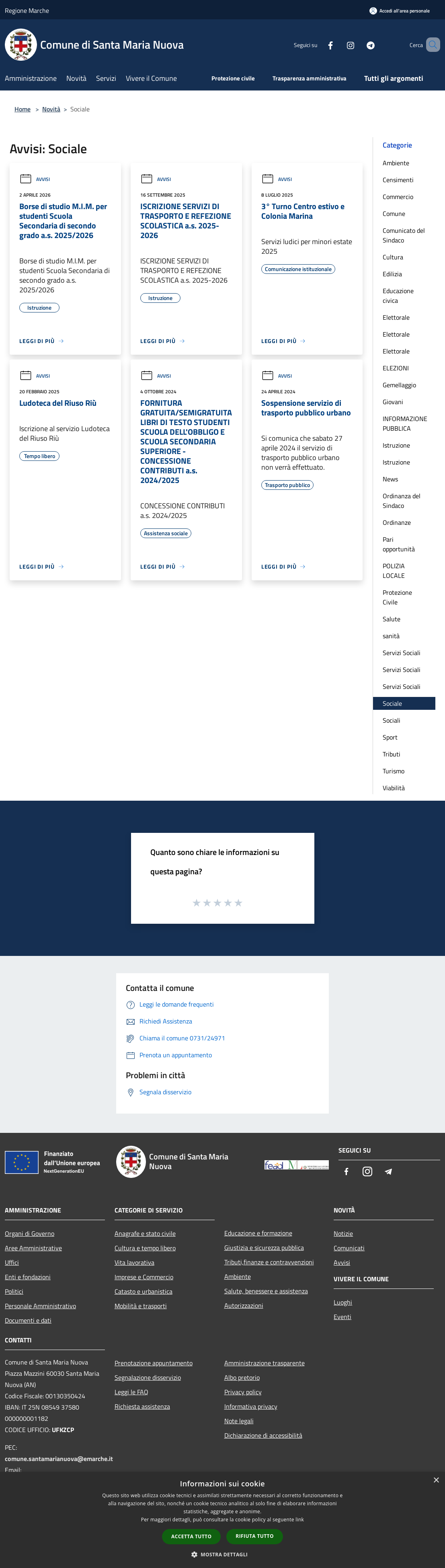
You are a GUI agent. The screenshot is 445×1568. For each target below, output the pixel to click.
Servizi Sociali (401, 653)
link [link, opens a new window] (299, 1519)
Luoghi (343, 1302)
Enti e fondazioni (28, 1277)
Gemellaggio (399, 385)
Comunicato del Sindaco (404, 235)
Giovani (393, 402)
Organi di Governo (29, 1233)
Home (22, 109)
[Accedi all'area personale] (399, 10)
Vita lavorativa (134, 1262)
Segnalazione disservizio (148, 1377)
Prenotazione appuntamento (154, 1363)
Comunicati (349, 1248)
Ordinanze (397, 522)
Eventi (342, 1316)
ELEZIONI (396, 368)
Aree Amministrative (33, 1248)
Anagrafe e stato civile (145, 1233)
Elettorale (396, 317)
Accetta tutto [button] (191, 1536)
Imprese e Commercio (144, 1277)
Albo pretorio (242, 1377)
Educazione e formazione (258, 1233)
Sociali (391, 720)
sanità (391, 636)
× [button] (436, 1481)
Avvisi (34, 179)
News (390, 479)
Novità (51, 109)
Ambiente (396, 163)
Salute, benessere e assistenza (266, 1291)
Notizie (343, 1233)
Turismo (393, 771)
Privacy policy (243, 1392)
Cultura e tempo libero (145, 1248)
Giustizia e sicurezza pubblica (264, 1247)
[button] (222, 1554)
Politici (14, 1291)
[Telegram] (359, 44)
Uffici (12, 1262)
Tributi (391, 754)
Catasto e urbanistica (143, 1291)
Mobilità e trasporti (141, 1306)
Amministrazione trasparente (264, 1363)
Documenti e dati (28, 1320)
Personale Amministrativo (40, 1306)
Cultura (393, 257)
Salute (391, 619)
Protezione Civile (397, 597)
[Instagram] (339, 44)
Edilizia (392, 274)
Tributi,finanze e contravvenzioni (269, 1262)
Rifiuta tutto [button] (255, 1536)
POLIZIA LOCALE (394, 570)
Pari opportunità (399, 544)
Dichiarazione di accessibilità (263, 1435)
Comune (394, 213)
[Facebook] (319, 44)
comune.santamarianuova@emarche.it (59, 1458)
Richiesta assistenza (142, 1406)
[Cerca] (430, 44)
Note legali (239, 1421)
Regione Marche (27, 10)
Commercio (398, 196)
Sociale (392, 703)
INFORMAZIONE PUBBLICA (405, 423)
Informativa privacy (250, 1406)
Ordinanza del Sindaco (401, 500)
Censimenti (398, 180)
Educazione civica (398, 295)
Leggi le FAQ (131, 1392)
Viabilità (394, 788)
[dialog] (222, 1520)
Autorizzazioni (243, 1305)
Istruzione (396, 445)
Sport (390, 737)
